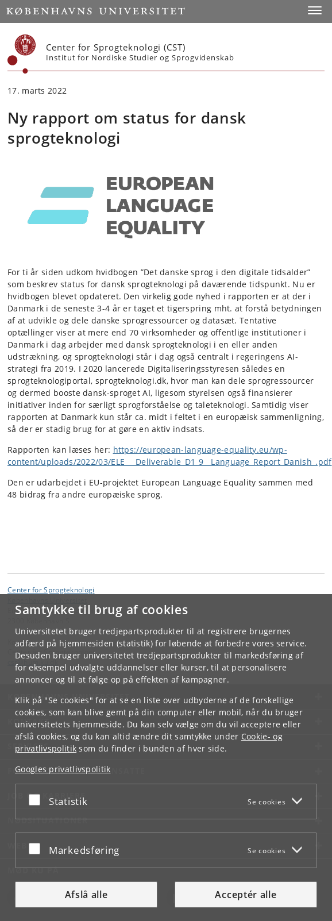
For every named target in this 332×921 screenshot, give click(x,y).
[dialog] (166, 757)
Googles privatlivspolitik (63, 769)
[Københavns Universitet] (21, 54)
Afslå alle (86, 894)
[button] (314, 10)
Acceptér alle (245, 894)
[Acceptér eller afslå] (37, 799)
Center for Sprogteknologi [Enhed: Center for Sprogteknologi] (51, 589)
